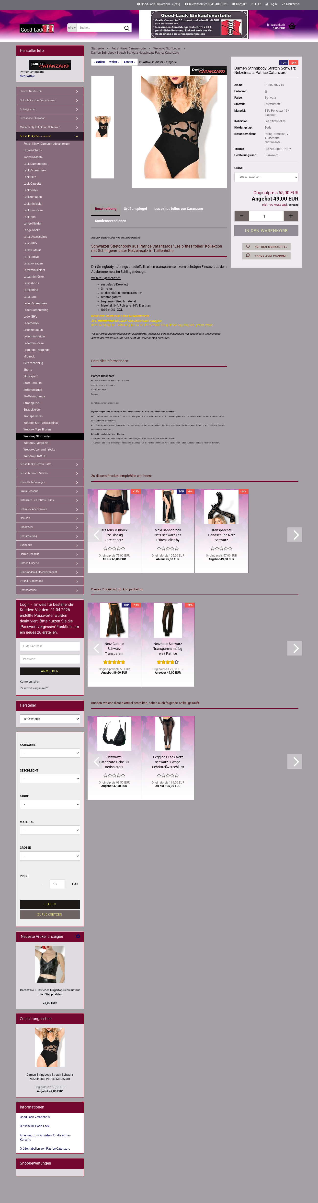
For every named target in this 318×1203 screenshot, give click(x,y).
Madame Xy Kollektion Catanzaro (40, 127)
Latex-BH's (30, 243)
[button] (256, 5)
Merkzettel (291, 4)
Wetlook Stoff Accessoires (40, 423)
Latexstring (30, 290)
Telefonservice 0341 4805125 (206, 4)
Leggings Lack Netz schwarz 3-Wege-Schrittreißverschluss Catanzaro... (168, 762)
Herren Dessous (29, 554)
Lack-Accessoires (34, 170)
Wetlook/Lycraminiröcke (39, 449)
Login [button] (271, 4)
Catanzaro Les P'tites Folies (37, 500)
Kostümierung (28, 536)
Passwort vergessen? (34, 688)
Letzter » (129, 62)
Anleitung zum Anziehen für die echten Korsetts (45, 1137)
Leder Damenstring (35, 310)
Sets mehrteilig (33, 363)
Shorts (27, 369)
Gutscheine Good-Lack (34, 1126)
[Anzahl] (266, 216)
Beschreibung (105, 209)
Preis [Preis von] (24, 876)
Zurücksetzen (49, 914)
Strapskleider (32, 409)
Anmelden (50, 671)
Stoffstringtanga (34, 396)
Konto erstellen (30, 681)
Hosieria (25, 518)
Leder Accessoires (35, 303)
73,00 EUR (50, 1003)
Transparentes (33, 416)
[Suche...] (71, 27)
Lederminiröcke (33, 343)
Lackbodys (30, 190)
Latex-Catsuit (32, 250)
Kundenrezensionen (110, 221)
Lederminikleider (34, 336)
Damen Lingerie (29, 563)
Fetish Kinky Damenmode (35, 136)
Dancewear (26, 527)
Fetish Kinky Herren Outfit (35, 464)
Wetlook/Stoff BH (34, 456)
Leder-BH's (30, 316)
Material (27, 822)
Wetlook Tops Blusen (37, 429)
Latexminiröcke (33, 276)
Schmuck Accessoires (33, 509)
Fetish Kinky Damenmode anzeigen (46, 143)
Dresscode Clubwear (32, 118)
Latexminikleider (34, 270)
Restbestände (28, 590)
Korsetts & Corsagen (32, 482)
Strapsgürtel (31, 403)
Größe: (238, 168)
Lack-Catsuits (32, 183)
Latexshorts (31, 283)
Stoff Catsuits (32, 383)
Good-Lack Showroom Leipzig (158, 4)
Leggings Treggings (36, 350)
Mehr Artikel (27, 76)
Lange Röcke (31, 230)
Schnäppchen (28, 109)
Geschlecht (29, 770)
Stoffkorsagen (32, 390)
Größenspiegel (135, 209)
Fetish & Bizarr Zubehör (34, 473)
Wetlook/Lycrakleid (35, 443)
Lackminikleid (32, 203)
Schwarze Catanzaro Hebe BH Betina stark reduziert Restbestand (114, 762)
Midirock (29, 356)
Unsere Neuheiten (31, 91)
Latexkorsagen (33, 263)
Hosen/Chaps (32, 150)
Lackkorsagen (32, 197)
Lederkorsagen (33, 330)
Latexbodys (31, 257)
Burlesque (26, 545)
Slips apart (30, 376)
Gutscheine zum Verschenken (38, 100)
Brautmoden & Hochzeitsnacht (38, 572)
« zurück (99, 62)
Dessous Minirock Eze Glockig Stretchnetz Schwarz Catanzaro (114, 535)
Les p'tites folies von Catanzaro (178, 209)
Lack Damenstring (35, 164)
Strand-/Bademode (31, 581)
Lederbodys (31, 323)
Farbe (24, 796)
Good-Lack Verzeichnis (35, 1117)
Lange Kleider (32, 223)
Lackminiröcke (33, 210)
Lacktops (29, 217)
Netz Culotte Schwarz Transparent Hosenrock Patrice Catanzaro (114, 649)
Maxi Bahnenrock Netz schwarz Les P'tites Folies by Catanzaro (167, 535)
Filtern (50, 904)
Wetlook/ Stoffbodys (37, 436)
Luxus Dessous (29, 491)
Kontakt (239, 4)
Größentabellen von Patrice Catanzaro (45, 1148)
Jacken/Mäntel (33, 157)
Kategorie (27, 745)
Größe (25, 847)
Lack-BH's (29, 177)
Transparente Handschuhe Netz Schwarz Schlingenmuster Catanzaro (221, 535)
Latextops (29, 296)
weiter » (114, 62)
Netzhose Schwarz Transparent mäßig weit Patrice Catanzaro (167, 649)
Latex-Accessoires (35, 236)
